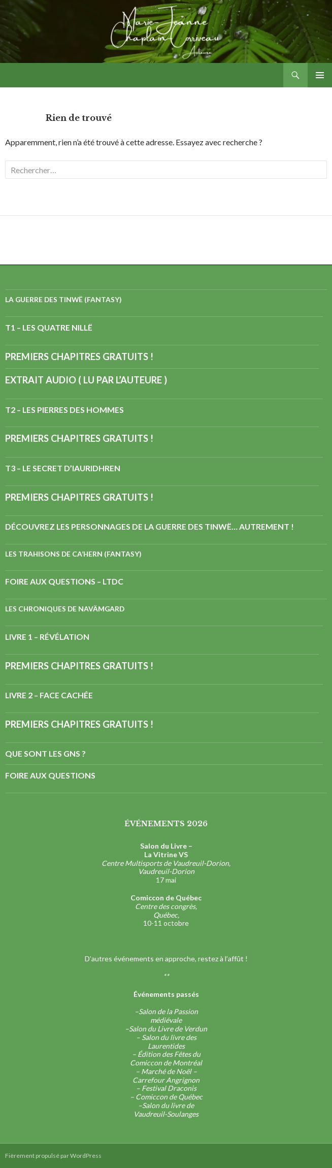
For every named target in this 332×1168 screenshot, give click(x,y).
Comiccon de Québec (169, 1096)
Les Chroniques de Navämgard (64, 608)
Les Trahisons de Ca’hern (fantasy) (73, 553)
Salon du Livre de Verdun (168, 1028)
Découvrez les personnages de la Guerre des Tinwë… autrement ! (149, 526)
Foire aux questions (50, 775)
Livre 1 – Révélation (47, 636)
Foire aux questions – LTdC (64, 581)
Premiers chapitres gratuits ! (79, 356)
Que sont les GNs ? (45, 753)
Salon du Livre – (166, 845)
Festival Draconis (169, 1088)
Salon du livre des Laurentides (169, 1041)
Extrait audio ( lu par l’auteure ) (86, 379)
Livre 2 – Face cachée (49, 695)
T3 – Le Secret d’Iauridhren (62, 468)
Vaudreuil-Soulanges (166, 1114)
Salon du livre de (168, 1105)
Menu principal (320, 75)
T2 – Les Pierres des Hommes (64, 409)
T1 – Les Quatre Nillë (48, 327)
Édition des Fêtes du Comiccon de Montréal (166, 1058)
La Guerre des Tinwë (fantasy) (63, 299)
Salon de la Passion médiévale (168, 1015)
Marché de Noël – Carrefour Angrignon (166, 1075)
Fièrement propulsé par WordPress (53, 1155)
